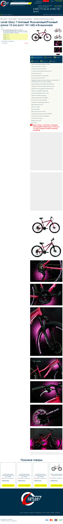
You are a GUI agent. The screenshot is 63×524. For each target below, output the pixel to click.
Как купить (51, 14)
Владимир (22, 1)
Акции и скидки (50, 512)
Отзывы (26, 43)
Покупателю (38, 512)
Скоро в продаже (8, 485)
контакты (60, 14)
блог (56, 14)
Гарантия (45, 14)
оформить (46, 1)
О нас (43, 512)
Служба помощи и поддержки (9, 520)
